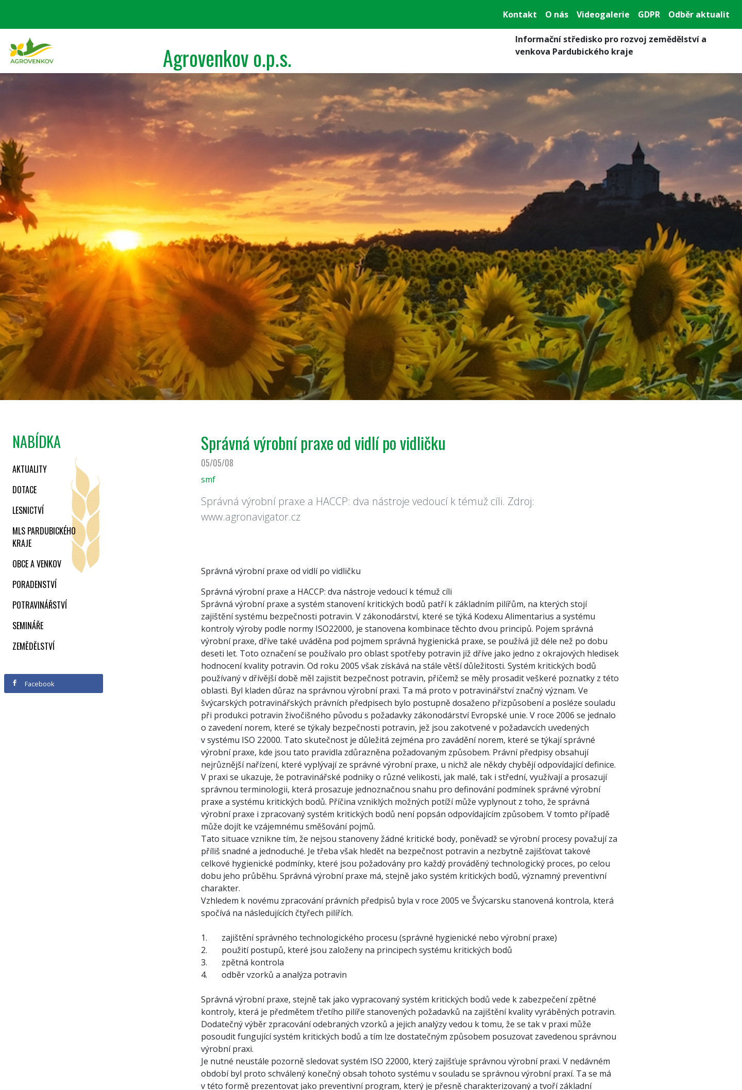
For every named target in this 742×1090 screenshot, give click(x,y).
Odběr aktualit (699, 14)
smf (208, 479)
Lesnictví (28, 510)
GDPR (649, 14)
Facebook (33, 683)
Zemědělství (33, 646)
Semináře (27, 625)
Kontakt (520, 14)
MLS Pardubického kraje (44, 537)
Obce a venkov (36, 564)
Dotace (24, 489)
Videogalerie (603, 14)
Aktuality (29, 469)
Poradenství (34, 584)
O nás (556, 14)
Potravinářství (39, 605)
